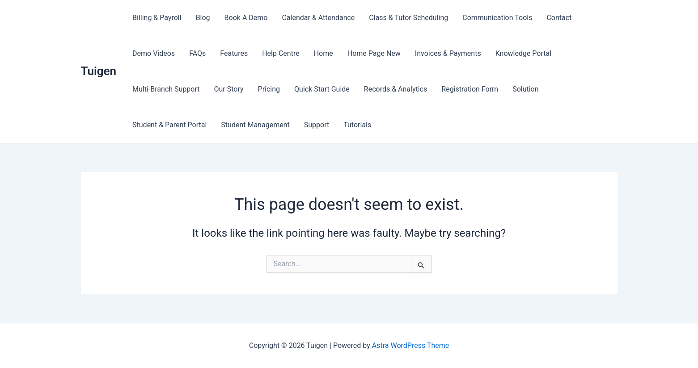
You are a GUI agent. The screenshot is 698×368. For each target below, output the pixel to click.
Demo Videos (153, 53)
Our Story (229, 89)
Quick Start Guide (322, 89)
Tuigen (99, 71)
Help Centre (280, 53)
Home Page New (374, 53)
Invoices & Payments (448, 53)
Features (234, 53)
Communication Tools (497, 17)
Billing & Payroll (157, 17)
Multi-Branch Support (165, 89)
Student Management (255, 125)
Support (316, 125)
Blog (203, 17)
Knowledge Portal (523, 53)
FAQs (197, 53)
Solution (525, 89)
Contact (558, 17)
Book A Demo (246, 17)
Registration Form (469, 89)
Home (323, 53)
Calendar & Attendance (318, 17)
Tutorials (357, 125)
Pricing (269, 89)
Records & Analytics (395, 89)
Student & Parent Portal (169, 125)
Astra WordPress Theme (410, 345)
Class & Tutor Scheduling (408, 17)
